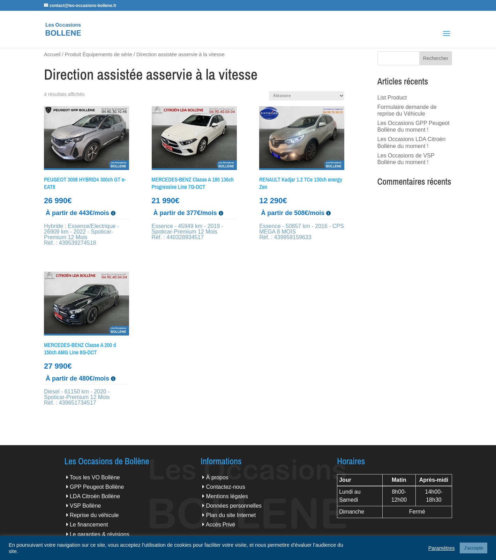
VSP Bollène (85, 506)
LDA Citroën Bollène (95, 496)
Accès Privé (220, 525)
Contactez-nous (225, 487)
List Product (392, 98)
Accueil (52, 54)
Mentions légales (227, 496)
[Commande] (306, 96)
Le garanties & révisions (99, 534)
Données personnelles (234, 506)
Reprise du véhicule (94, 515)
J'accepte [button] (473, 548)
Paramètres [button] (441, 548)
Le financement (89, 525)
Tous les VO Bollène (95, 477)
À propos (217, 477)
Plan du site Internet (231, 515)
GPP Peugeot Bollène (97, 487)
